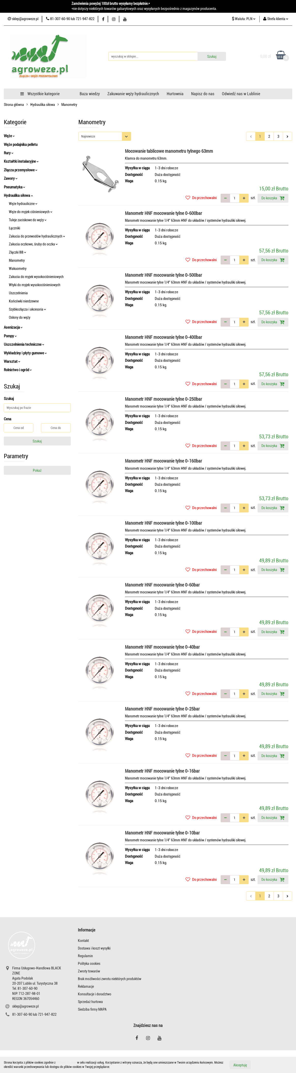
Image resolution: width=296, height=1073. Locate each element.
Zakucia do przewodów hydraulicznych (37, 236)
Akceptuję (240, 1065)
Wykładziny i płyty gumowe (25, 353)
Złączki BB (17, 252)
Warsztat (12, 361)
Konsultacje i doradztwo (94, 994)
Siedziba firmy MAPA (92, 1009)
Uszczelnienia (18, 293)
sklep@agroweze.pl (25, 1006)
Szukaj (37, 441)
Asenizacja (13, 327)
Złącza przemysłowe (20, 170)
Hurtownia (175, 93)
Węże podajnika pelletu (20, 144)
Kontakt (83, 941)
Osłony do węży (19, 317)
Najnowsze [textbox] (88, 136)
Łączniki (14, 228)
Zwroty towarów (89, 971)
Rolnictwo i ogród (18, 370)
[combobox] (104, 136)
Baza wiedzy (90, 93)
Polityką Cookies (66, 1062)
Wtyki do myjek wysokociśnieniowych (34, 285)
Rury (8, 153)
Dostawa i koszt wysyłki (94, 948)
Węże (9, 136)
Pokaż (37, 470)
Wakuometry (17, 269)
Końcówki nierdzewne (24, 301)
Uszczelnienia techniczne (24, 344)
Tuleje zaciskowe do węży (28, 220)
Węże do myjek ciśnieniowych (30, 212)
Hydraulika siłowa (18, 195)
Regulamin (85, 956)
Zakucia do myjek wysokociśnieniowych (36, 277)
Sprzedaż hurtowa (90, 1002)
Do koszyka (273, 198)
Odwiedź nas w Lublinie (241, 93)
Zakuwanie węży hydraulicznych (133, 93)
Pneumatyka (14, 187)
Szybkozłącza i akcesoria (27, 309)
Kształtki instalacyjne (21, 161)
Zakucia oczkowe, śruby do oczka (33, 244)
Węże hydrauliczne (23, 204)
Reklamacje (86, 986)
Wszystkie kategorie (40, 93)
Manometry (17, 260)
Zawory (11, 178)
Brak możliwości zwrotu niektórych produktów (109, 979)
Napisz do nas (202, 93)
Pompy (10, 336)
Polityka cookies (89, 963)
